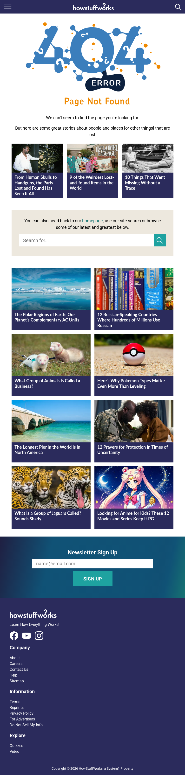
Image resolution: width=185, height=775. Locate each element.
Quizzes (16, 745)
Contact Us (19, 669)
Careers (16, 663)
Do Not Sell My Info (26, 725)
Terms (15, 701)
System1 (113, 768)
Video (14, 751)
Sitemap (17, 681)
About (15, 658)
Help (13, 675)
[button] (92, 647)
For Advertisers (22, 719)
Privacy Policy (21, 713)
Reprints (17, 707)
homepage (92, 220)
